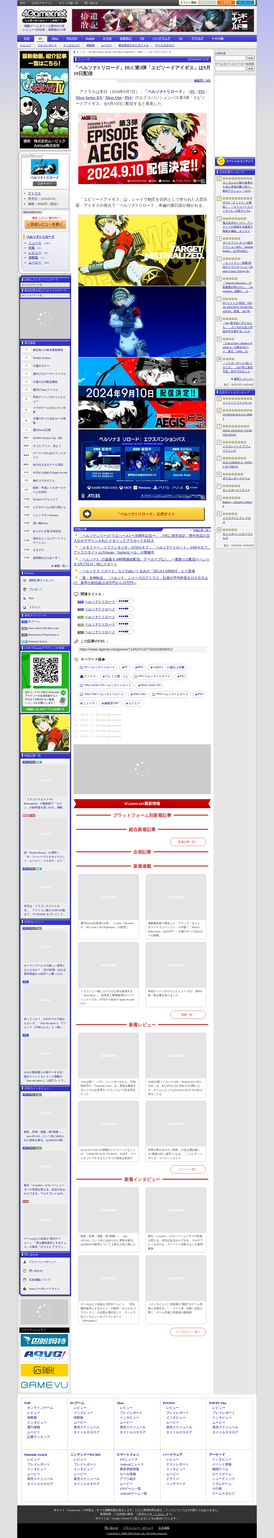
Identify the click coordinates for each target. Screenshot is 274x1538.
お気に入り (207, 2)
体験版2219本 (57, 29)
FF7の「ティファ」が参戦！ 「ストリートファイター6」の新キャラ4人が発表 (238, 207)
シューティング (223, 1479)
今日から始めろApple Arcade (50, 472)
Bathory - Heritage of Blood (237, 504)
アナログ (197, 38)
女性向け (126, 38)
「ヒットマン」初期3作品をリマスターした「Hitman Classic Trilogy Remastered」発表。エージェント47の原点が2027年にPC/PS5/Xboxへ (238, 267)
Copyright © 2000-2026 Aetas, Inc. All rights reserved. (137, 1533)
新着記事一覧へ (188, 841)
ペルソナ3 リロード (44, 178)
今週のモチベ (41, 365)
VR (142, 38)
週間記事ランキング (41, 580)
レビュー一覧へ (188, 1169)
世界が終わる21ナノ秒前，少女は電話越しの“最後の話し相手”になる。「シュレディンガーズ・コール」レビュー (175, 1153)
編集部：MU (202, 80)
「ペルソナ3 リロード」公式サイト (145, 514)
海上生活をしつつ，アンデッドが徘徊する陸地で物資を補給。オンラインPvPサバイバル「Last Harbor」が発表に (238, 227)
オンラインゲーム (40, 1408)
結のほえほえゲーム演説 (48, 464)
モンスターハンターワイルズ (238, 536)
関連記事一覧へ (202, 530)
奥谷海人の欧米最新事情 (48, 349)
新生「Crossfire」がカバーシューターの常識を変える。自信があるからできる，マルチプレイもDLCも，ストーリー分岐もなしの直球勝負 (44, 1190)
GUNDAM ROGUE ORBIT (237, 416)
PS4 (128, 98)
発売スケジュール (87, 1427)
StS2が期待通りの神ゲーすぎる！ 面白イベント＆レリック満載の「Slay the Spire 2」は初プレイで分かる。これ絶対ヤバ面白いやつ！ (45, 1077)
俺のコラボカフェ (44, 480)
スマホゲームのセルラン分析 (49, 409)
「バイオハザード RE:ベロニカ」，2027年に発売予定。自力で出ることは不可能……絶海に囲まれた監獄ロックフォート (238, 368)
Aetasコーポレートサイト (44, 1288)
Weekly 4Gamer (42, 357)
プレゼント (36, 589)
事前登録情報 (129, 1469)
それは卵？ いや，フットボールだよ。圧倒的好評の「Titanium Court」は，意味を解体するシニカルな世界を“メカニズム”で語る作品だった (108, 1088)
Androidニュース (131, 1464)
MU (111, 703)
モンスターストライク (236, 489)
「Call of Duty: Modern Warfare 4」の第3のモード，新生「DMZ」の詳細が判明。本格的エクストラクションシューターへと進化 (238, 348)
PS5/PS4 (72, 38)
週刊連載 (33, 1427)
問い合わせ (91, 2)
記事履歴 (226, 2)
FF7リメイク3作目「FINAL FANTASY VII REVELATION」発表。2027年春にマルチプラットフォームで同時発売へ (238, 307)
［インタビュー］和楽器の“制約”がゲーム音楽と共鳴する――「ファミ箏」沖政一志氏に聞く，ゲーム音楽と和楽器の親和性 (175, 1308)
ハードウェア (161, 38)
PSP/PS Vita (217, 1403)
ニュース (34, 243)
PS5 (201, 92)
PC (41, 39)
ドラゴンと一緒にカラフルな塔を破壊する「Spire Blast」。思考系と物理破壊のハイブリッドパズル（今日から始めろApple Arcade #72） (107, 997)
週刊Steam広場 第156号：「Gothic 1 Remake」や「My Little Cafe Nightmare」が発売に (108, 925)
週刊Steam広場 (42, 429)
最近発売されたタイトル (134, 45)
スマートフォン (128, 1454)
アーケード (217, 1454)
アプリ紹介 (128, 1479)
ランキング (245, 2)
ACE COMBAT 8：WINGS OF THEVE (238, 464)
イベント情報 (222, 1464)
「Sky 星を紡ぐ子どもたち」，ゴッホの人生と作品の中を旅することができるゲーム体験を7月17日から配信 (238, 327)
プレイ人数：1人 (116, 676)
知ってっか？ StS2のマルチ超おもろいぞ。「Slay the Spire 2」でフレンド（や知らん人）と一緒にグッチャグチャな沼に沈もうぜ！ (45, 1023)
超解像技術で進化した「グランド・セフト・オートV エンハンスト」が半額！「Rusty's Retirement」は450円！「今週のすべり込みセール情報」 (175, 929)
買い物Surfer (40, 523)
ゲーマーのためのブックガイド (49, 455)
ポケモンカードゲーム (236, 478)
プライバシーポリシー (42, 1261)
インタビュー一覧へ (188, 1331)
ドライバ (34, 607)
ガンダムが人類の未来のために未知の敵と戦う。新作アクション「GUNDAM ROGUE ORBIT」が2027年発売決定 (238, 187)
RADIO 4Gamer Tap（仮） (48, 437)
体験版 (90, 45)
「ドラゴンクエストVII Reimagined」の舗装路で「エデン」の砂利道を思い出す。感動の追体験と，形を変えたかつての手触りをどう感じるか (44, 804)
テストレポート (177, 1464)
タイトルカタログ (87, 1432)
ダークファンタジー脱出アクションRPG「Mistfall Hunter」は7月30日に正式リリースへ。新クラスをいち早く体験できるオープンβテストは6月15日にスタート (238, 247)
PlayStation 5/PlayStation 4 (43, 634)
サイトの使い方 (68, 2)
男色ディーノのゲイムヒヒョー (49, 399)
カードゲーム (222, 1474)
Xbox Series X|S (89, 98)
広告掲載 (163, 1527)
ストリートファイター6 (237, 402)
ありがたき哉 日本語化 (47, 531)
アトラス (34, 193)
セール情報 (128, 1474)
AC (181, 38)
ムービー (106, 45)
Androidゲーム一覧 (133, 1493)
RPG (140, 667)
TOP (27, 38)
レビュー (25, 45)
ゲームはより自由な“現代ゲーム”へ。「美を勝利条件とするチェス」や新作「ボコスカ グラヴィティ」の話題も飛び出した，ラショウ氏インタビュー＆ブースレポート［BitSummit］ (45, 1243)
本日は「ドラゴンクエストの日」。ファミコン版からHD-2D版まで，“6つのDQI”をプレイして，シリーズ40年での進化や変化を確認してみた (45, 910)
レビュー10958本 (34, 29)
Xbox (54, 38)
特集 (31, 248)
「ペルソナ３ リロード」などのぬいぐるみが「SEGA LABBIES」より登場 (137, 571)
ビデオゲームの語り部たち (49, 507)
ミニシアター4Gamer (45, 515)
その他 (217, 1488)
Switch (90, 38)
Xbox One (113, 98)
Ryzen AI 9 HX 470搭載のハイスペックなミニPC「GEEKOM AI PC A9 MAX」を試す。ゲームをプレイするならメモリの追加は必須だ (108, 1153)
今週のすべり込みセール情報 (49, 420)
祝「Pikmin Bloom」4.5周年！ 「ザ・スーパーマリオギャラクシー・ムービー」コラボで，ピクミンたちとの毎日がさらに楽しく (44, 857)
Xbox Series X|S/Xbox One (43, 628)
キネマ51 (38, 549)
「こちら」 (159, 1514)
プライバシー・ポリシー (138, 1527)
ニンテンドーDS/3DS (85, 1454)
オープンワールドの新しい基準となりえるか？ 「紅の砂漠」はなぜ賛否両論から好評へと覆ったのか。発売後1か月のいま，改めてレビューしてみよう (45, 970)
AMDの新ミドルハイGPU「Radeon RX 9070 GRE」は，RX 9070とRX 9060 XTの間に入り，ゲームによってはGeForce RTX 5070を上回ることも (175, 1088)
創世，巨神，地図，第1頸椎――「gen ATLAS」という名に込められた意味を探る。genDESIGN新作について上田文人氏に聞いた (44, 1136)
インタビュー (71, 45)
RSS (22, 2)
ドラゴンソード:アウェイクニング (237, 448)
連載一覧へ (61, 565)
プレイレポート (47, 45)
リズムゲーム (222, 1484)
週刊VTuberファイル (45, 389)
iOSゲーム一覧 (130, 1488)
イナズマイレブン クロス (237, 520)
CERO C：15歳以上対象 (169, 667)
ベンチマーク (176, 1484)
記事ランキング (38, 1437)
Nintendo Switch (37, 641)
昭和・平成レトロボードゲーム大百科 (49, 489)
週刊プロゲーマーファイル (49, 373)
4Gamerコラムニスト (45, 499)
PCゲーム (34, 621)
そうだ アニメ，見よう (47, 445)
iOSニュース (129, 1459)
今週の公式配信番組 (45, 381)
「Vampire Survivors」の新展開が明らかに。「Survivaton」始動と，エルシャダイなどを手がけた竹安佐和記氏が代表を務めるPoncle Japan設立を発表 (238, 287)
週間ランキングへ (244, 379)
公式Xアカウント (42, 2)
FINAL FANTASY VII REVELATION (237, 432)
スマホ (107, 38)
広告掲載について (40, 1279)
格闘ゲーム (220, 1469)
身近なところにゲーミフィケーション (49, 540)
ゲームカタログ (164, 45)
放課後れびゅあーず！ (46, 557)
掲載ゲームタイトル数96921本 (44, 26)
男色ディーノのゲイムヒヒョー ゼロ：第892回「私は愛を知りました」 (175, 993)
